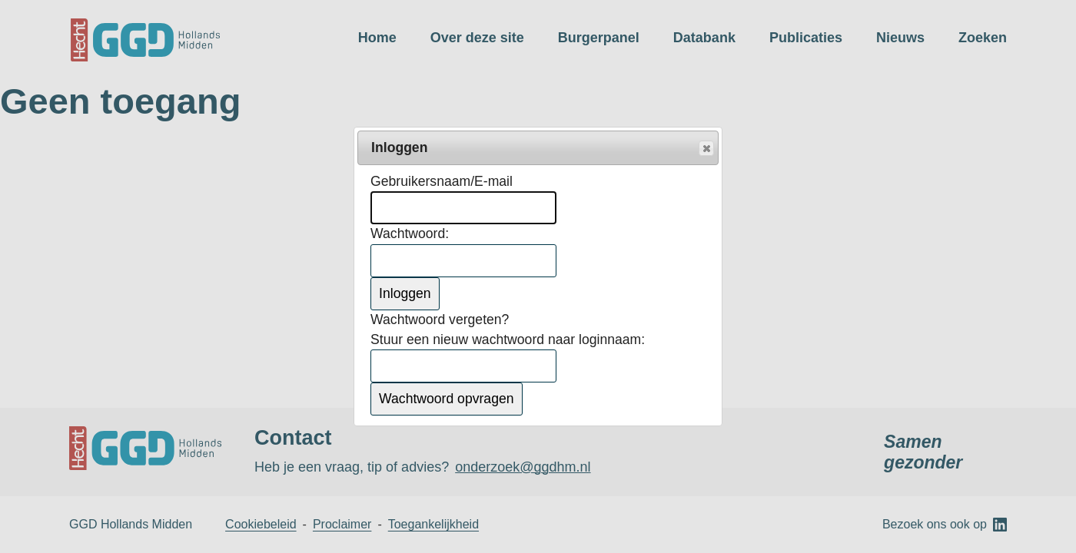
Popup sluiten (705, 149)
